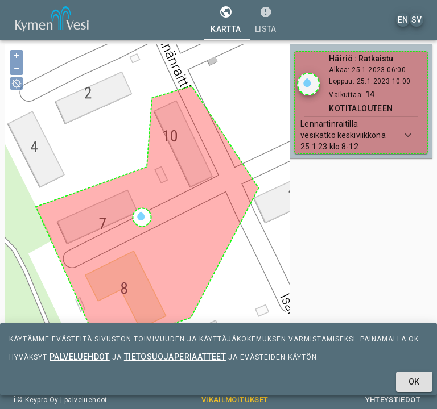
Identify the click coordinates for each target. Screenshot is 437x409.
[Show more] (408, 135)
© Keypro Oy (37, 400)
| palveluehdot (83, 400)
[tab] (226, 20)
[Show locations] (308, 84)
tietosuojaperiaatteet (175, 356)
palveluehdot (80, 356)
